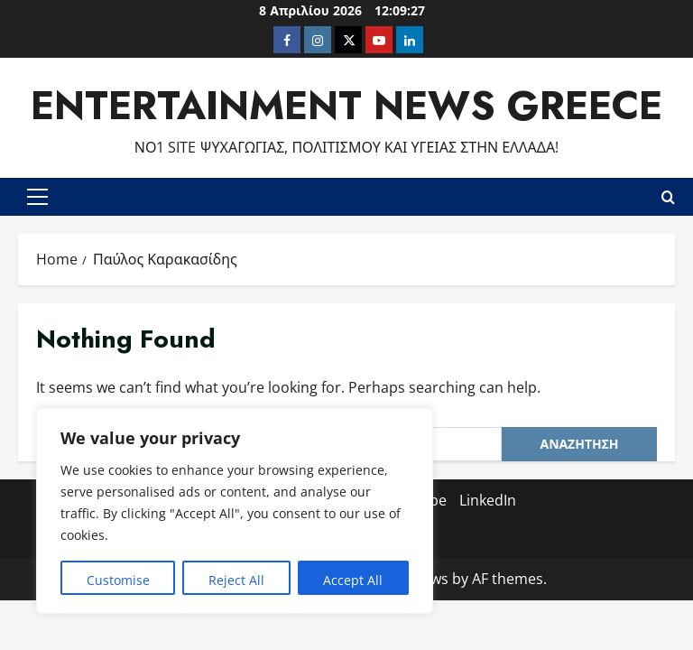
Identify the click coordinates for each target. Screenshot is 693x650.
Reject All (236, 580)
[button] (37, 197)
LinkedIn (487, 500)
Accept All (353, 580)
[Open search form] (668, 197)
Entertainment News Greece (346, 106)
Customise (118, 580)
